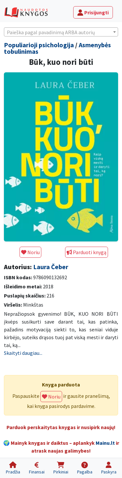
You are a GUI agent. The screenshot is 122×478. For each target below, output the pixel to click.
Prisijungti (93, 12)
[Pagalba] (85, 468)
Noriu (30, 252)
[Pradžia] (12, 468)
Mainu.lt (105, 443)
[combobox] (61, 31)
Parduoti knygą (86, 252)
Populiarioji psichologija (39, 45)
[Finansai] (36, 468)
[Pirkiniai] (61, 468)
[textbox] (61, 32)
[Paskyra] (109, 468)
